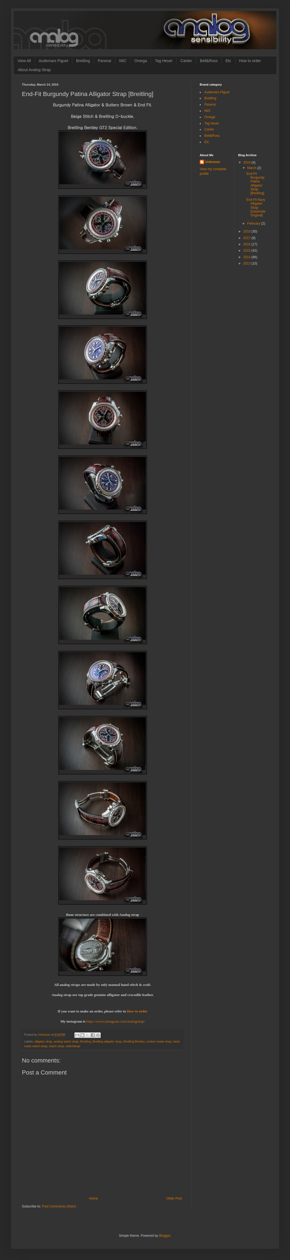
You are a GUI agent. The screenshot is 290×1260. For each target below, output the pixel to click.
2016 (247, 244)
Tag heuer (211, 123)
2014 (247, 257)
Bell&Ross (209, 61)
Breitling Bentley (133, 1041)
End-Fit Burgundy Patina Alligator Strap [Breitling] (255, 183)
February (254, 223)
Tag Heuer (164, 61)
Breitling (83, 61)
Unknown (212, 162)
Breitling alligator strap (107, 1041)
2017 (247, 238)
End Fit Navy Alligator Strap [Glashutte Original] (255, 207)
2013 (247, 263)
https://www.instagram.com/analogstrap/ (115, 1021)
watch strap (56, 1046)
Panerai (104, 61)
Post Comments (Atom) (59, 1206)
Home (93, 1198)
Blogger (164, 1236)
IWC (122, 61)
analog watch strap (66, 1041)
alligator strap (43, 1041)
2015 (247, 250)
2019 (247, 162)
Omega (140, 61)
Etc (228, 61)
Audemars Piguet (53, 61)
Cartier (186, 61)
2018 (247, 231)
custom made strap (158, 1041)
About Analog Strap (34, 70)
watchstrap (73, 1046)
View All (24, 61)
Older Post (174, 1198)
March (252, 168)
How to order (250, 61)
